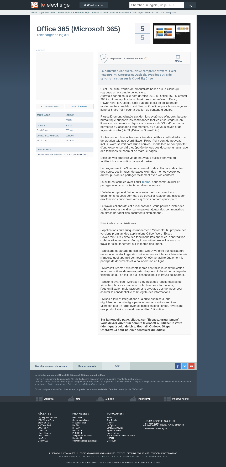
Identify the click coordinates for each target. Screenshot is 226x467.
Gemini (110, 423)
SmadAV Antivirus (115, 428)
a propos (53, 453)
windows (49, 399)
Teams (146, 182)
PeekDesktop (44, 435)
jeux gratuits (102, 457)
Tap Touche (112, 420)
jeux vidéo (165, 453)
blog (174, 453)
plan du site (109, 453)
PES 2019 (77, 430)
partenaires (133, 453)
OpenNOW (43, 441)
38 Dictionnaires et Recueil (85, 441)
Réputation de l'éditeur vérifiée (129, 58)
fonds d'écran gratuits (83, 457)
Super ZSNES (44, 423)
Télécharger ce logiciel (52, 35)
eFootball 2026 (79, 423)
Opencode (42, 430)
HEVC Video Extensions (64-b (121, 435)
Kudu (109, 417)
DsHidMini (112, 441)
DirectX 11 (77, 438)
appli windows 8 (153, 457)
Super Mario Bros (80, 420)
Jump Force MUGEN (82, 435)
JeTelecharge (37, 12)
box (90, 453)
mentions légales (130, 463)
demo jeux (116, 457)
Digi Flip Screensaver (47, 417)
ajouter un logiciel (77, 453)
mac (78, 399)
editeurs (121, 453)
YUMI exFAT (43, 428)
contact (155, 453)
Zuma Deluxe (113, 433)
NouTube (42, 438)
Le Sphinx (111, 425)
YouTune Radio (45, 425)
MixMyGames (129, 457)
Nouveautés (148, 428)
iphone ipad (144, 399)
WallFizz (140, 457)
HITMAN (76, 428)
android (110, 399)
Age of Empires (114, 430)
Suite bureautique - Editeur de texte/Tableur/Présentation (76, 384)
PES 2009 (77, 417)
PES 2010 (77, 433)
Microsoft (70, 140)
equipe (62, 453)
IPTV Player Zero (46, 420)
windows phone (180, 399)
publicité (144, 453)
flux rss (97, 453)
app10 (165, 457)
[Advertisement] (64, 76)
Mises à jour (161, 428)
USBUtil (110, 438)
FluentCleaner (44, 433)
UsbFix (75, 425)
